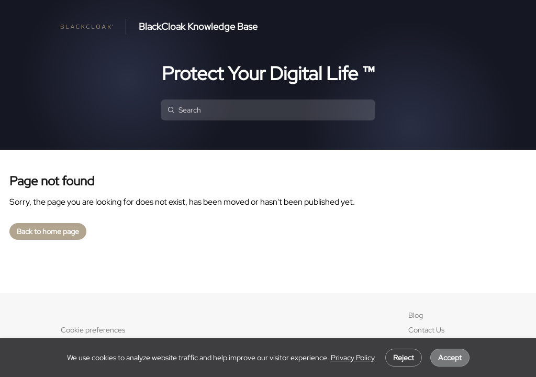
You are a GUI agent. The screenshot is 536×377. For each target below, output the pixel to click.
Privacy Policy (353, 357)
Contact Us (426, 330)
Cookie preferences (93, 330)
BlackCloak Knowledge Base (198, 26)
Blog (415, 315)
